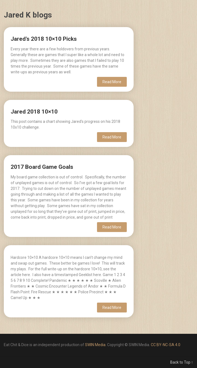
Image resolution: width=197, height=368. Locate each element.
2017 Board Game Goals (42, 167)
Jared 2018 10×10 (34, 111)
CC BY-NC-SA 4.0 (165, 345)
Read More (111, 82)
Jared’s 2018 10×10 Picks (44, 39)
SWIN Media (95, 345)
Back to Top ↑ (181, 362)
